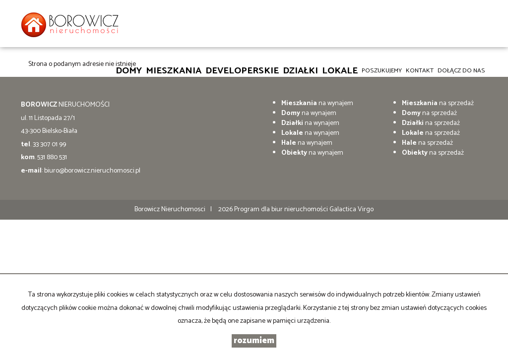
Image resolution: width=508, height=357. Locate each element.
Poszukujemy (382, 70)
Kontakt (420, 70)
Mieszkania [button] (173, 70)
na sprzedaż (438, 103)
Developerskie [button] (242, 70)
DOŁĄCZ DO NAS (461, 70)
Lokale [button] (340, 70)
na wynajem (317, 103)
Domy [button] (129, 70)
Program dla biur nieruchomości (281, 209)
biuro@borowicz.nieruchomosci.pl (92, 171)
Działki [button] (300, 70)
